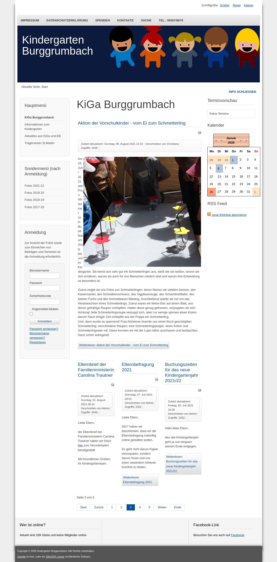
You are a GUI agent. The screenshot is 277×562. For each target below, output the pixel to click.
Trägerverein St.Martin (40, 143)
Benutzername (39, 270)
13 (219, 176)
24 (248, 184)
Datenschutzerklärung (67, 20)
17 (248, 176)
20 (219, 184)
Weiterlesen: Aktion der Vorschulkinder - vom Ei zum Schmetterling (123, 345)
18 (255, 176)
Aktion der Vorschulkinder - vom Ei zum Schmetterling (131, 123)
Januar (231, 138)
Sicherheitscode (40, 296)
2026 (231, 142)
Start (83, 507)
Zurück (98, 507)
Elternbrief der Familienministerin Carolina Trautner (96, 370)
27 (219, 191)
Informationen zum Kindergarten (37, 127)
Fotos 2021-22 (34, 185)
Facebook (237, 535)
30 (241, 191)
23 (241, 184)
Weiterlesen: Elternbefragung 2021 (137, 480)
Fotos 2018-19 (34, 200)
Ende (177, 507)
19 (211, 184)
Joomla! (21, 556)
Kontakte (125, 20)
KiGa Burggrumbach (39, 117)
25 (255, 184)
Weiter (162, 507)
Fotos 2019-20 (34, 192)
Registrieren (38, 342)
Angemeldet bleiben (45, 309)
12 (211, 176)
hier (81, 445)
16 (241, 176)
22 (233, 184)
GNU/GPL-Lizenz (55, 556)
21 (226, 184)
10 (248, 168)
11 (255, 168)
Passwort (36, 283)
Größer (225, 5)
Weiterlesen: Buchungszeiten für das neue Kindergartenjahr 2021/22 (182, 464)
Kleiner (248, 5)
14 (226, 176)
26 (211, 192)
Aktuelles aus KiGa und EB (43, 136)
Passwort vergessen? (44, 329)
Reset (237, 5)
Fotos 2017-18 (34, 207)
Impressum (30, 20)
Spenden (102, 20)
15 (233, 176)
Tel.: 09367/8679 (171, 20)
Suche (146, 20)
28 (226, 191)
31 (248, 191)
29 (233, 191)
